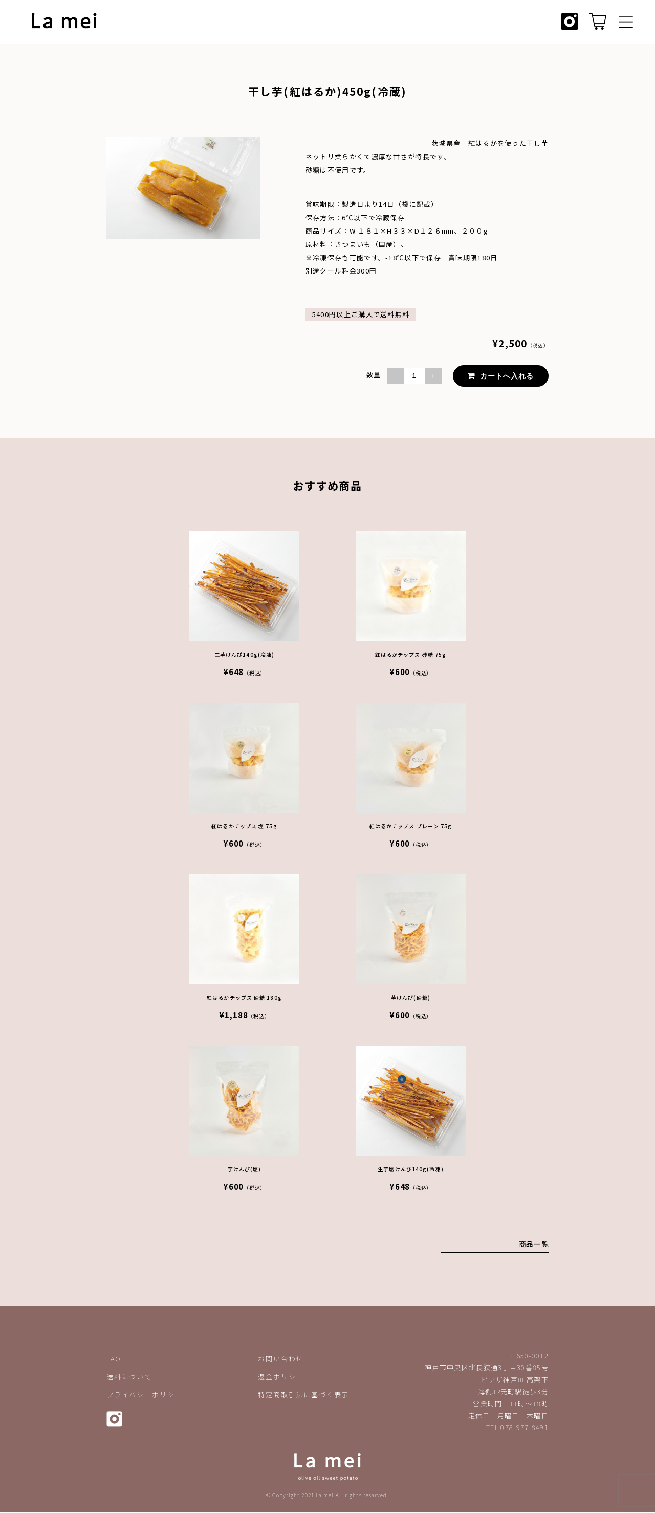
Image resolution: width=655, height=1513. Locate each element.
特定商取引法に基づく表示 (303, 1395)
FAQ (113, 1359)
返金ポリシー (280, 1377)
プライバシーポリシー (144, 1395)
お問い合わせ (280, 1359)
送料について (129, 1377)
